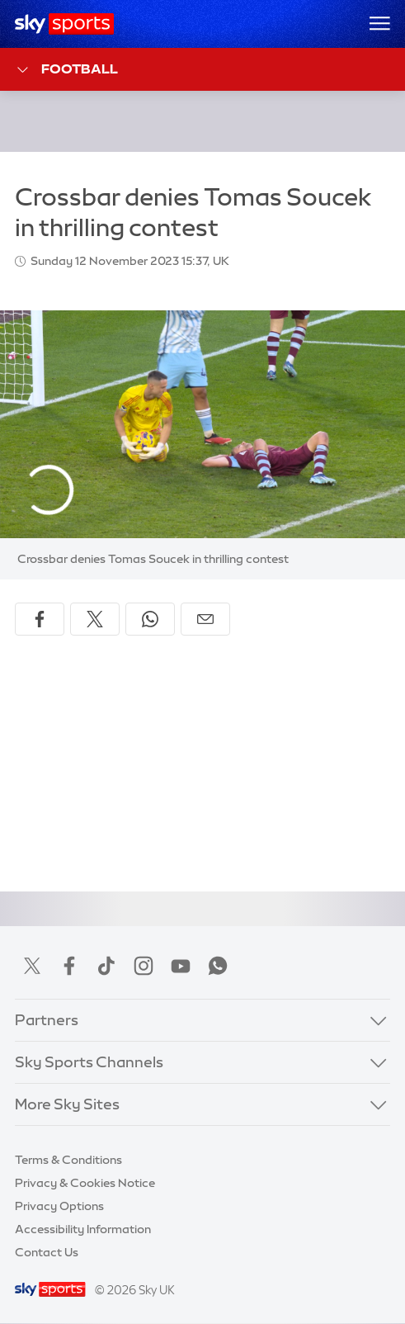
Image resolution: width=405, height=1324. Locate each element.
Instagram (143, 966)
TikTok (106, 966)
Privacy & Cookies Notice (85, 1183)
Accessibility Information (83, 1229)
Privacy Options (59, 1206)
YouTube (180, 966)
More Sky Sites (67, 1104)
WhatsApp (217, 966)
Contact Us (46, 1252)
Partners (46, 1020)
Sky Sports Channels (89, 1062)
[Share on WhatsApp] (150, 619)
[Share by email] (205, 619)
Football (66, 70)
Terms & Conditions (68, 1160)
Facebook (69, 966)
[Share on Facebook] (39, 619)
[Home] (65, 24)
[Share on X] (95, 619)
